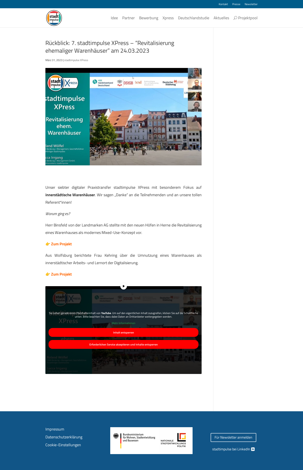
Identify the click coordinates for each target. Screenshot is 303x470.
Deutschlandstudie (193, 18)
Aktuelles (221, 18)
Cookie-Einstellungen (63, 445)
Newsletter (251, 4)
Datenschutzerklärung (63, 437)
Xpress (168, 18)
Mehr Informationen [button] (123, 323)
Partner (128, 18)
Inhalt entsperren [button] (123, 332)
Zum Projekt (61, 244)
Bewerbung (148, 18)
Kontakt (223, 4)
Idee (114, 18)
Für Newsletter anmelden (233, 437)
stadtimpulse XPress (76, 60)
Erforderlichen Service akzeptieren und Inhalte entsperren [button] (123, 344)
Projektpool (248, 18)
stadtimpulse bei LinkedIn (231, 449)
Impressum (54, 429)
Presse (236, 4)
